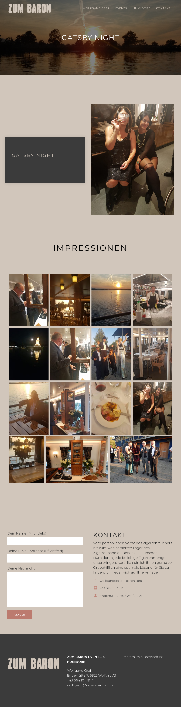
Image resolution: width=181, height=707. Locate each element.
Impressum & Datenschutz (143, 657)
